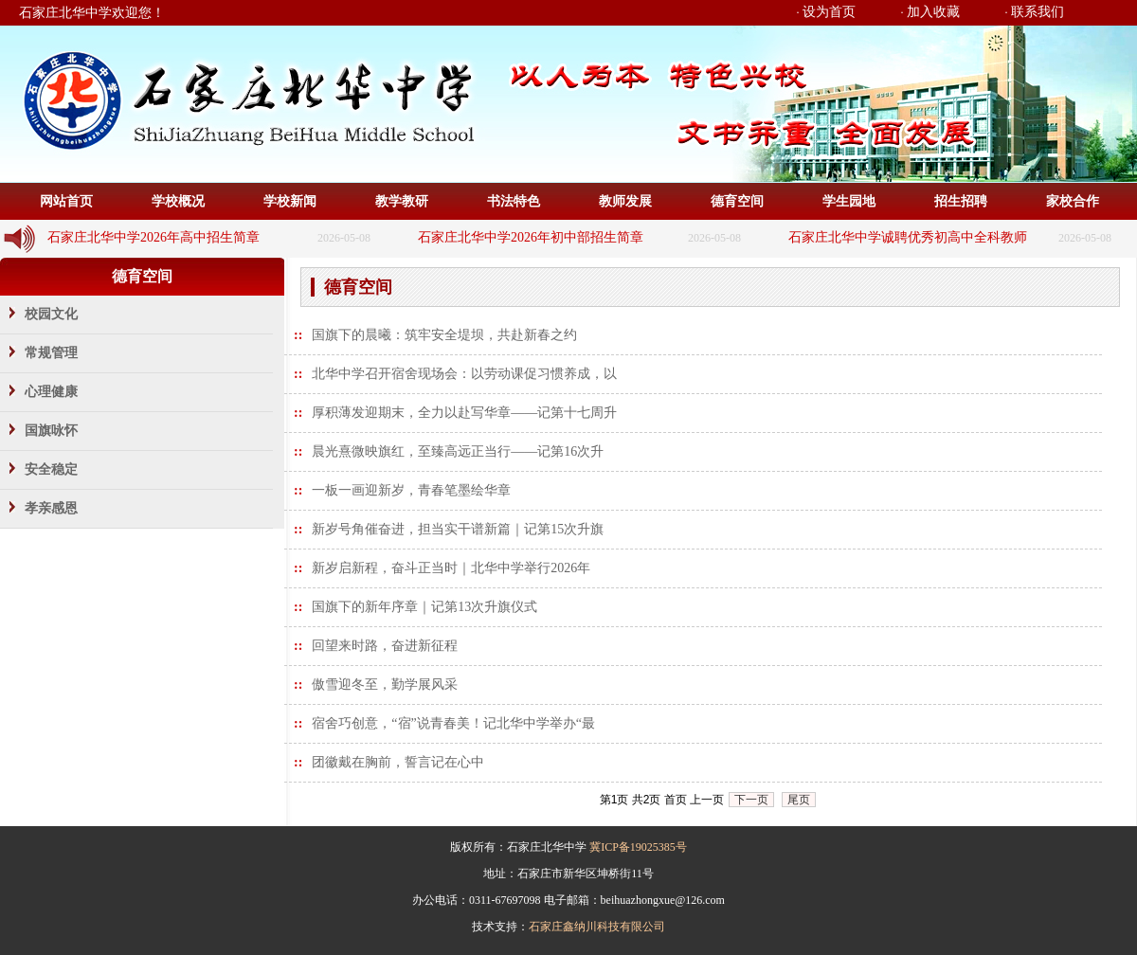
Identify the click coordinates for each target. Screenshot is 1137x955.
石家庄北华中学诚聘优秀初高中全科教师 (907, 237)
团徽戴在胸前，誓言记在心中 (398, 762)
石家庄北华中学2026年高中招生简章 (153, 237)
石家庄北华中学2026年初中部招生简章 (530, 237)
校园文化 (51, 314)
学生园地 (848, 201)
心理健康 (51, 392)
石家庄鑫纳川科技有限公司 (597, 926)
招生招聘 (960, 201)
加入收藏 (933, 12)
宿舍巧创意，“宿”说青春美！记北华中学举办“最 (453, 723)
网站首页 (66, 201)
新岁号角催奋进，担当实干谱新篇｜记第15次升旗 (458, 529)
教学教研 (401, 201)
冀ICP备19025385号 (638, 847)
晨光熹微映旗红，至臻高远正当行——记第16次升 (458, 451)
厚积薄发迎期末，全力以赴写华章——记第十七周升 (464, 412)
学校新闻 (289, 201)
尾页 (798, 799)
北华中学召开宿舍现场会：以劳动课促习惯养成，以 (464, 374)
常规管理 (51, 353)
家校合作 (1072, 201)
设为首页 (829, 12)
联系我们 (1037, 12)
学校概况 (178, 201)
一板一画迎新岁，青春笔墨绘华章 (411, 490)
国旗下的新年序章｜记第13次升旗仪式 (424, 607)
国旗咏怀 (51, 430)
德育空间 (737, 201)
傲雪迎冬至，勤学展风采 (385, 684)
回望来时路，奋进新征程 (385, 646)
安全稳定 (51, 469)
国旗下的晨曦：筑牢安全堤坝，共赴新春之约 (444, 335)
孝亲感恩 (51, 508)
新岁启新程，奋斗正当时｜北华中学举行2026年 (451, 568)
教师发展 (625, 201)
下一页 (751, 799)
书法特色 (513, 201)
